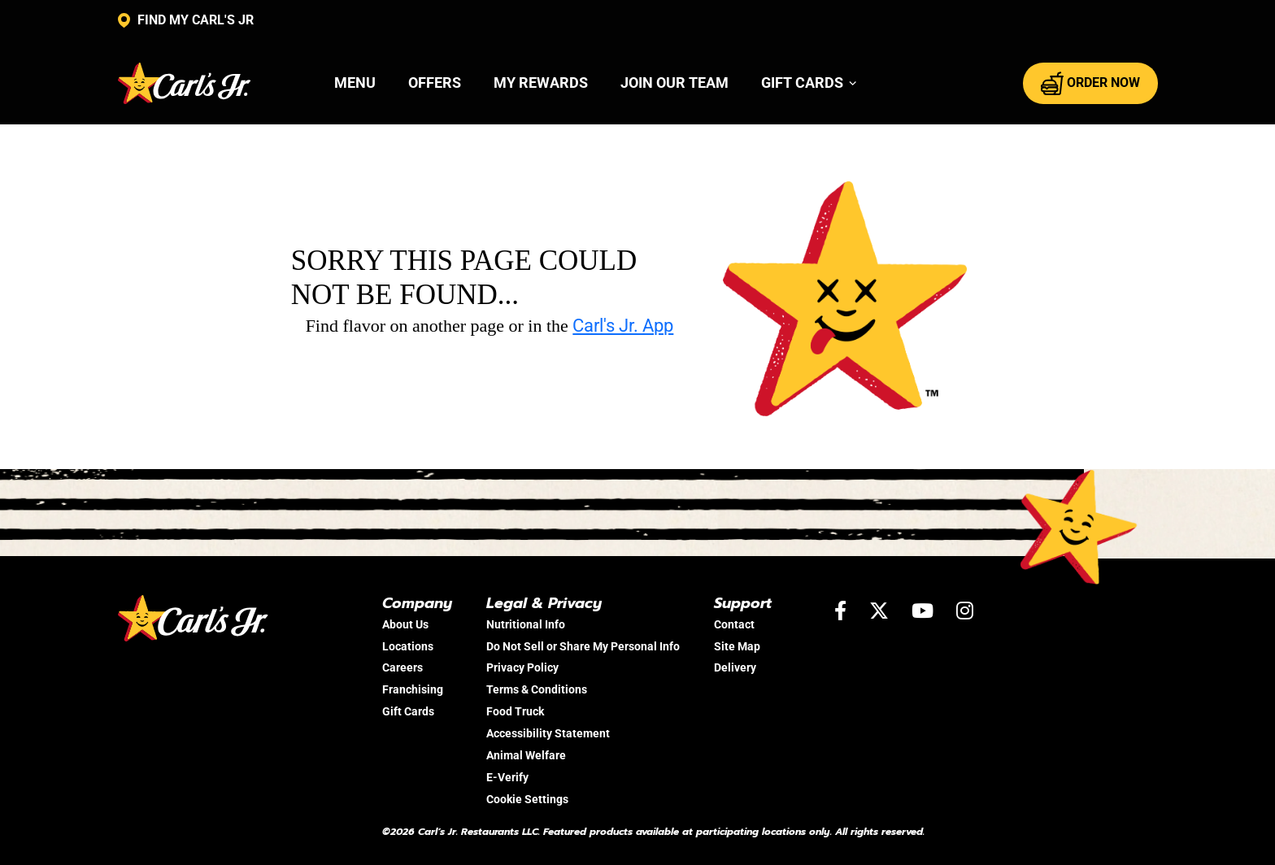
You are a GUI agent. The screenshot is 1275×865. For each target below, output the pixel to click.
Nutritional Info (525, 624)
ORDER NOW (1090, 83)
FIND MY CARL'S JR (186, 20)
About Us (405, 624)
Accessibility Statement (548, 733)
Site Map (737, 646)
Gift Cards (408, 711)
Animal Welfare (526, 755)
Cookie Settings (527, 799)
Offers (434, 82)
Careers (402, 667)
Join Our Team (674, 82)
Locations (407, 646)
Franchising (412, 689)
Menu (355, 82)
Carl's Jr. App (622, 325)
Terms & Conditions (536, 689)
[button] (809, 83)
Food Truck (515, 711)
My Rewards (541, 82)
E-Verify (507, 777)
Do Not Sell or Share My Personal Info (583, 646)
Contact (734, 624)
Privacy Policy (522, 667)
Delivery (735, 667)
